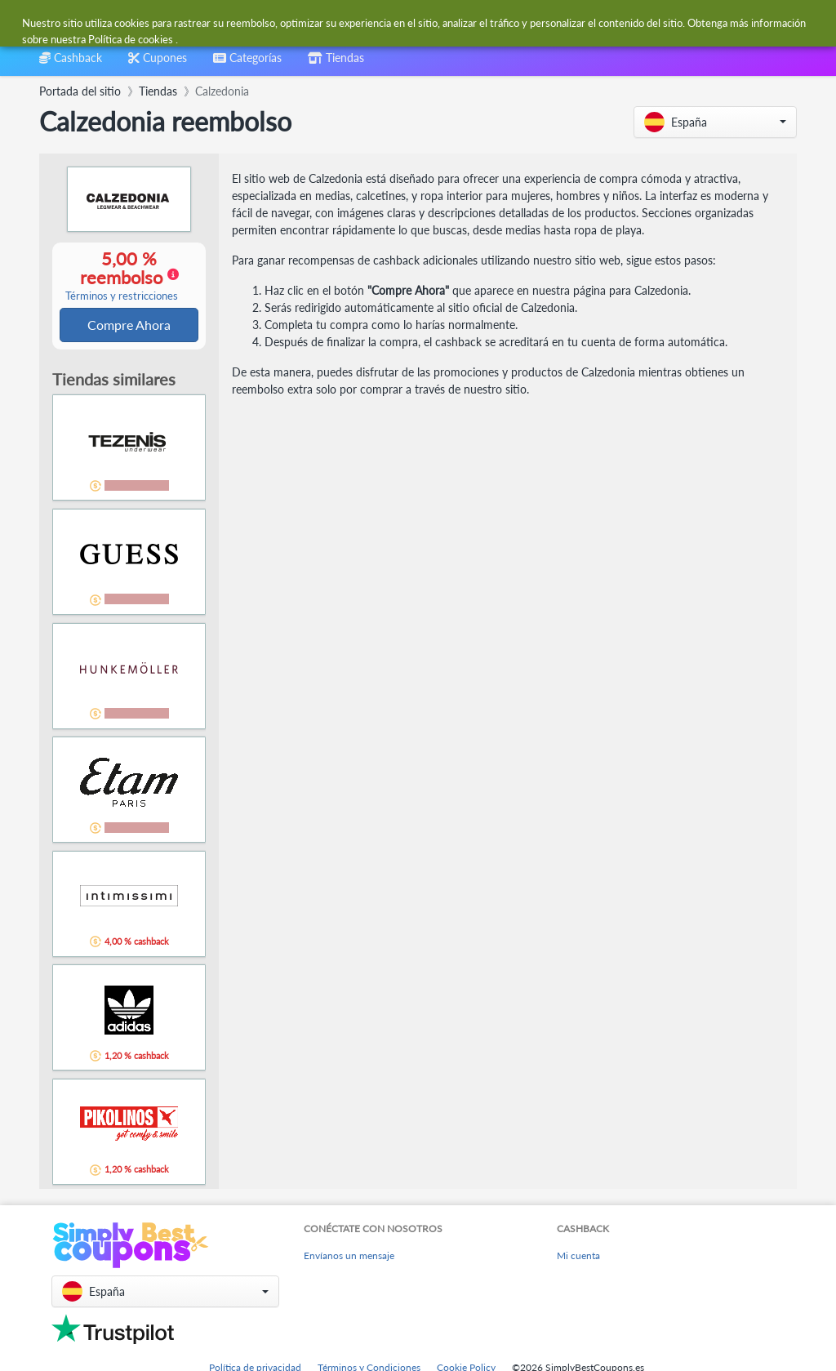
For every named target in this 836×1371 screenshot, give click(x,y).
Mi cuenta (578, 1257)
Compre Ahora (129, 325)
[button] (715, 122)
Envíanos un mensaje (349, 1257)
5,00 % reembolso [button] (121, 276)
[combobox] (378, 23)
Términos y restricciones (121, 297)
